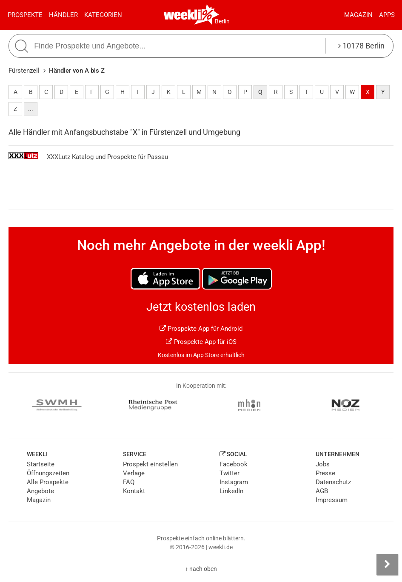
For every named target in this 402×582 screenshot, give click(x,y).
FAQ (128, 482)
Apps (387, 15)
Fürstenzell (24, 70)
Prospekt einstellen (150, 464)
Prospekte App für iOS (201, 342)
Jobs (323, 464)
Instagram (234, 482)
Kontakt (134, 491)
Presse (325, 473)
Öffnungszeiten (48, 473)
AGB (322, 491)
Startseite (40, 464)
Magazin (358, 15)
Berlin (222, 21)
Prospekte (25, 15)
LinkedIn (231, 491)
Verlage (134, 473)
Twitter (229, 473)
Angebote (40, 491)
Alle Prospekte (47, 482)
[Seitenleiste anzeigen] (387, 564)
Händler (63, 15)
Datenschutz (333, 482)
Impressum (332, 500)
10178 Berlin (361, 45)
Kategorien (103, 15)
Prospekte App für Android (201, 328)
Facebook (234, 464)
